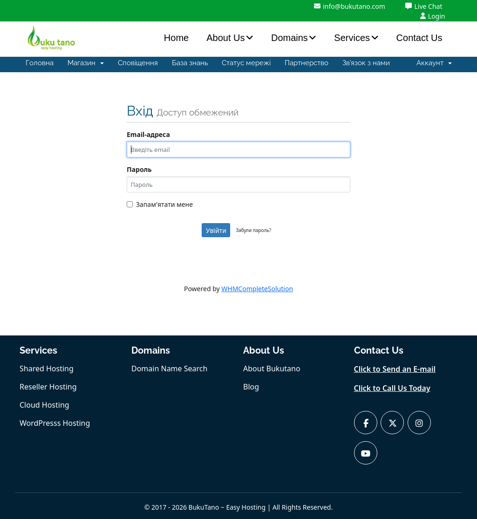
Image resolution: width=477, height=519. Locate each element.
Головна (40, 63)
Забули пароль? (253, 230)
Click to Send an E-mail (395, 369)
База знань (190, 63)
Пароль (139, 169)
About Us (225, 38)
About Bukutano (271, 368)
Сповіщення (138, 63)
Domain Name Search (169, 368)
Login (432, 16)
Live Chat (423, 6)
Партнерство (306, 63)
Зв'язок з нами (366, 63)
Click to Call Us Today (392, 388)
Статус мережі (246, 63)
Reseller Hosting (48, 387)
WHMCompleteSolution (257, 288)
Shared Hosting (47, 368)
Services (352, 38)
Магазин (86, 63)
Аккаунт (434, 63)
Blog (251, 387)
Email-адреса (148, 134)
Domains (289, 38)
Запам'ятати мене (160, 204)
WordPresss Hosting (55, 423)
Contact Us (419, 38)
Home (176, 38)
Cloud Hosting (44, 405)
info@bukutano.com (349, 6)
